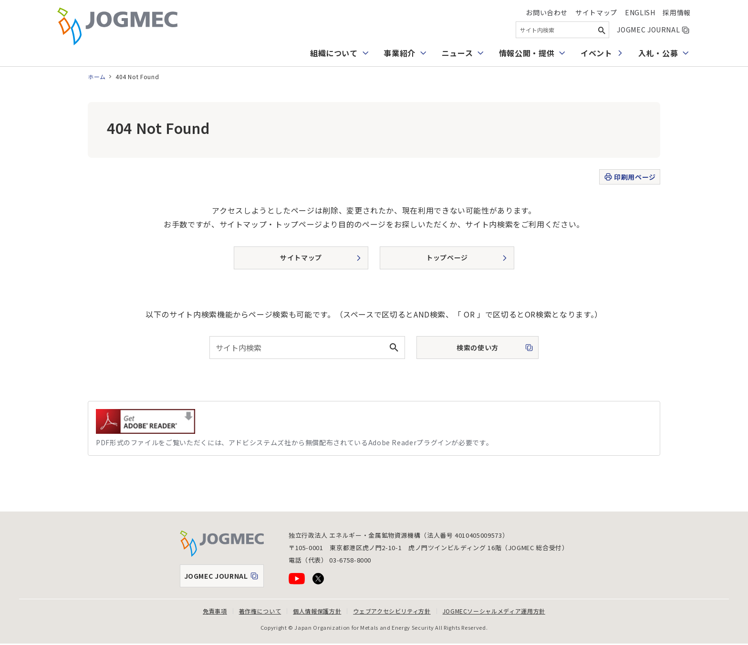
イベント (597, 53)
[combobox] (562, 29)
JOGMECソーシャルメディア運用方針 (494, 611)
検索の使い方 (468, 350)
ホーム (97, 76)
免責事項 (215, 611)
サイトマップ (596, 12)
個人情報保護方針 (317, 611)
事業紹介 (400, 53)
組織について (334, 53)
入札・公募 (658, 53)
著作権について (260, 611)
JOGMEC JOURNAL (654, 29)
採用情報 (677, 12)
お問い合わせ (547, 12)
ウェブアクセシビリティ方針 (391, 611)
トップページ (447, 257)
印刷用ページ (629, 177)
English (640, 12)
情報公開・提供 (526, 53)
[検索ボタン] (601, 29)
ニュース (457, 53)
